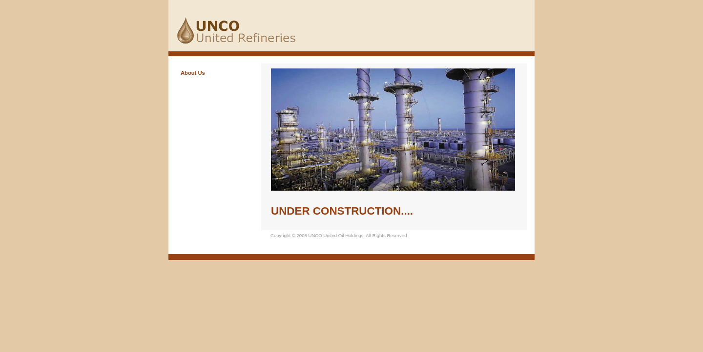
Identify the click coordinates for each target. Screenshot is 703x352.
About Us (193, 73)
